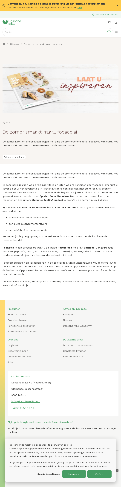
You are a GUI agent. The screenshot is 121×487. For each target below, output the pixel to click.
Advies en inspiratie (75, 308)
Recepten (68, 314)
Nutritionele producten (22, 331)
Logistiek (13, 345)
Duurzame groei (73, 339)
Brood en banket (18, 320)
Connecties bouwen (20, 356)
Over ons (13, 339)
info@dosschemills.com (25, 401)
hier (80, 7)
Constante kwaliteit (74, 350)
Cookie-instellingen (48, 474)
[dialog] (60, 460)
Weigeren (99, 474)
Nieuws (67, 320)
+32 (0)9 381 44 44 (105, 14)
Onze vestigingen (18, 350)
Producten (14, 308)
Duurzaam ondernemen (77, 345)
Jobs (10, 362)
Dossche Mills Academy (77, 325)
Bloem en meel (17, 314)
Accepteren (74, 474)
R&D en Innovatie (73, 356)
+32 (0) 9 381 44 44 (22, 407)
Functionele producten (21, 325)
